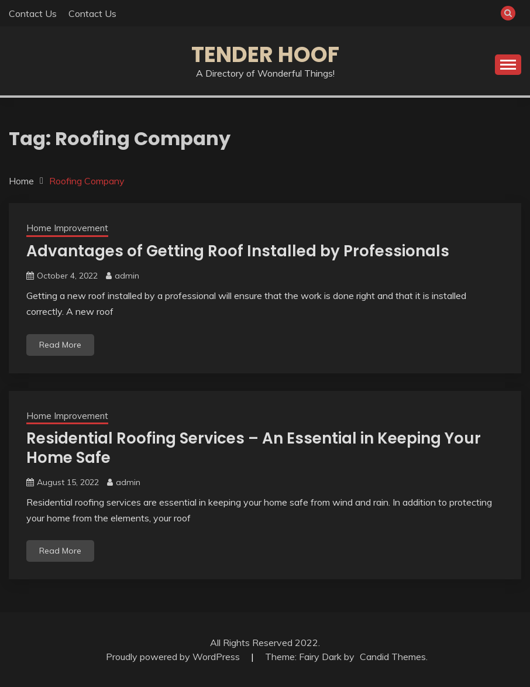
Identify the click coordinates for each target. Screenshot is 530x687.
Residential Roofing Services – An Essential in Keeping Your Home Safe (253, 448)
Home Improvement (67, 227)
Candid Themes (393, 656)
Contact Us (33, 13)
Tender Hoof (265, 54)
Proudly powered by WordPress (174, 656)
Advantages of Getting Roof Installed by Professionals (237, 251)
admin (127, 275)
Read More (60, 344)
